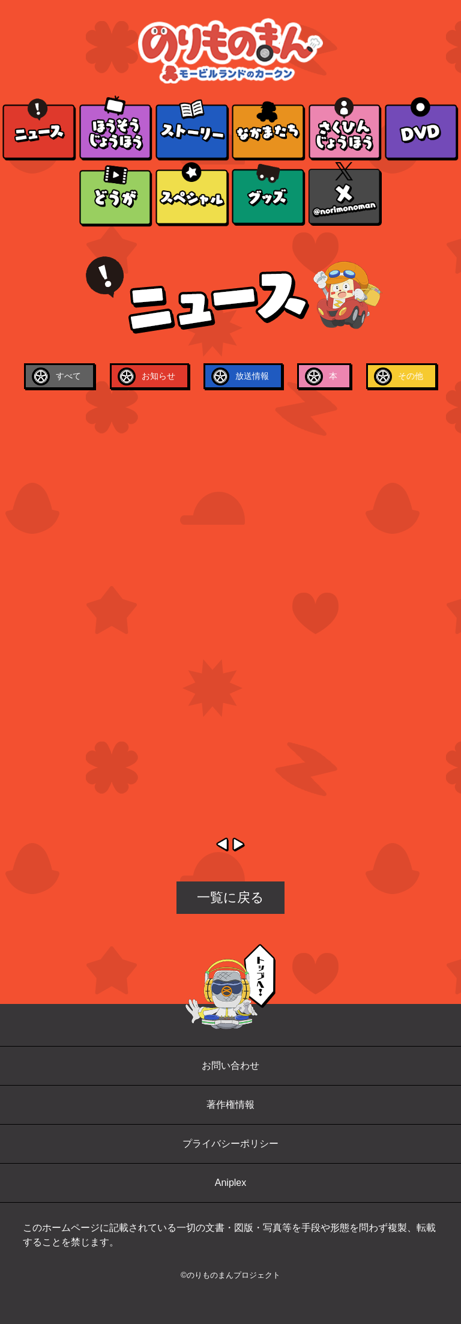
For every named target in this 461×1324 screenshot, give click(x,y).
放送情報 (252, 376)
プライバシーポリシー (230, 1143)
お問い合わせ (230, 1065)
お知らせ (158, 376)
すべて (68, 376)
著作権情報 (230, 1104)
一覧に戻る (230, 897)
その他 (410, 376)
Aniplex (230, 1182)
